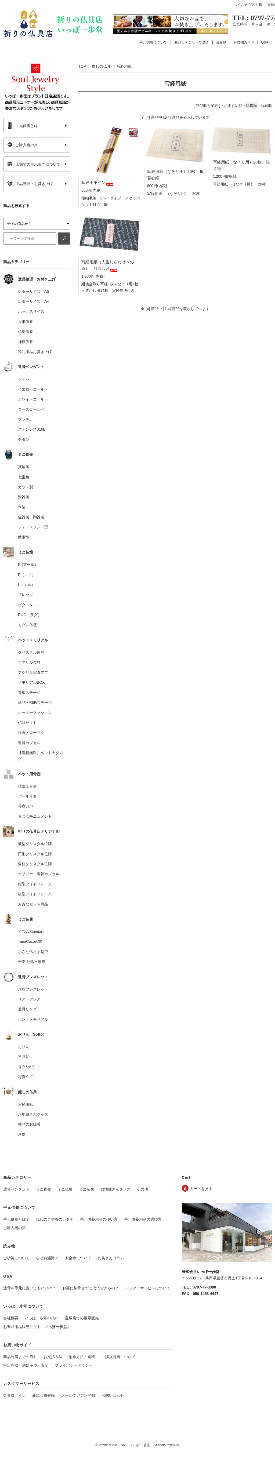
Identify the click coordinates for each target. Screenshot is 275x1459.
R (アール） (28, 564)
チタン (23, 439)
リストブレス (29, 999)
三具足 (23, 1056)
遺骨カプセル (29, 743)
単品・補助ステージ (35, 702)
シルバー (25, 379)
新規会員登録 (43, 1395)
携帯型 (23, 537)
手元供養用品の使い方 (99, 1219)
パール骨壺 (27, 796)
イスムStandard (31, 931)
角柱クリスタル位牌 (35, 864)
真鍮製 (23, 467)
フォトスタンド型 (33, 527)
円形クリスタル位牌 (35, 854)
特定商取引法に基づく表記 (25, 1365)
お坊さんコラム (111, 1258)
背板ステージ (29, 692)
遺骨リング (27, 1009)
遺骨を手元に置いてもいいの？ (29, 1288)
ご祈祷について (16, 1258)
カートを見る (201, 1189)
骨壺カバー (27, 806)
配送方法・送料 (82, 1357)
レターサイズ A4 (33, 301)
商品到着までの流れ (20, 1357)
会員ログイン (14, 1395)
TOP (82, 66)
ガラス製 (25, 487)
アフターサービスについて (147, 1288)
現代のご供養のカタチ (55, 1219)
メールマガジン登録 (78, 1395)
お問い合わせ (113, 1395)
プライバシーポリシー (73, 1365)
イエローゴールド (33, 389)
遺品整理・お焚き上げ (30, 183)
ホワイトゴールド (33, 399)
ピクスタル (27, 605)
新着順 (266, 105)
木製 (22, 507)
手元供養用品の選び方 (143, 1219)
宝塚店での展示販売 (82, 1318)
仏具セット (27, 723)
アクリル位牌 (29, 662)
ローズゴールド (31, 409)
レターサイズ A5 (33, 291)
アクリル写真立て (33, 672)
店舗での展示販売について (33, 164)
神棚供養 (25, 342)
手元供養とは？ (16, 1219)
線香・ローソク (31, 732)
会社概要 (10, 1318)
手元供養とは (22, 125)
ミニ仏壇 (65, 1189)
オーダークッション (35, 712)
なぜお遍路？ (47, 1258)
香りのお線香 (29, 1124)
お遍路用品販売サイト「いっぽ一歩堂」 (37, 1327)
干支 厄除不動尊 (31, 961)
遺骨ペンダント (16, 1189)
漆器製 (23, 497)
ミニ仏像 (86, 1189)
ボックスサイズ (31, 311)
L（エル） (26, 585)
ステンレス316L (31, 429)
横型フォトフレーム (35, 894)
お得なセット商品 (33, 904)
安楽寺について (78, 1258)
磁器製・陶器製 (31, 517)
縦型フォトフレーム (35, 884)
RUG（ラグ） (29, 615)
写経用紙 (124, 66)
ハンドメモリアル (33, 1019)
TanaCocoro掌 (30, 941)
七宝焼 (23, 477)
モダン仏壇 (27, 625)
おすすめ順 (233, 105)
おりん (23, 1047)
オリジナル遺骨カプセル (38, 874)
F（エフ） (26, 575)
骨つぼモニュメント (35, 816)
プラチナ (25, 419)
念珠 (22, 1134)
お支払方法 (53, 1357)
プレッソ (25, 594)
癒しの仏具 (101, 66)
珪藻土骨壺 (27, 786)
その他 (142, 1189)
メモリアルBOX (31, 682)
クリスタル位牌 (31, 652)
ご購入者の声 (22, 145)
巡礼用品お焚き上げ (35, 352)
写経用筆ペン (97, 182)
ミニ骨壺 (43, 1189)
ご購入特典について (118, 1357)
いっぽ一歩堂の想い (42, 1318)
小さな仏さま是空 (33, 951)
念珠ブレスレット (33, 989)
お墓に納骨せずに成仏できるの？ (90, 1288)
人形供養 (25, 321)
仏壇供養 (25, 331)
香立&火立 (26, 1067)
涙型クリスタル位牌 (35, 844)
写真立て (25, 1077)
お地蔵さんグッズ (33, 1114)
